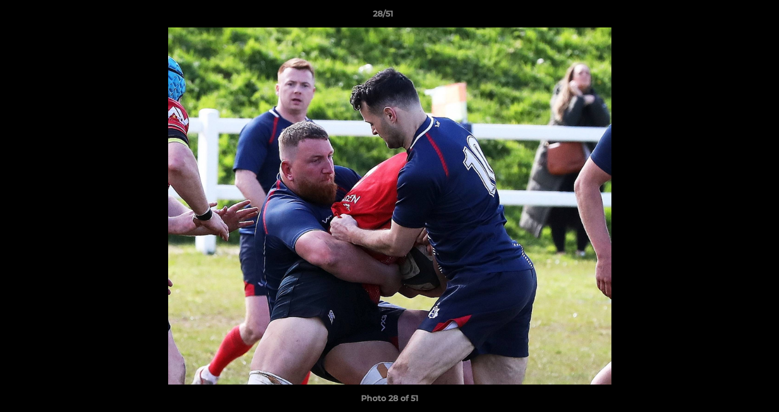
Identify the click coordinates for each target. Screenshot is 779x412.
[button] (731, 16)
